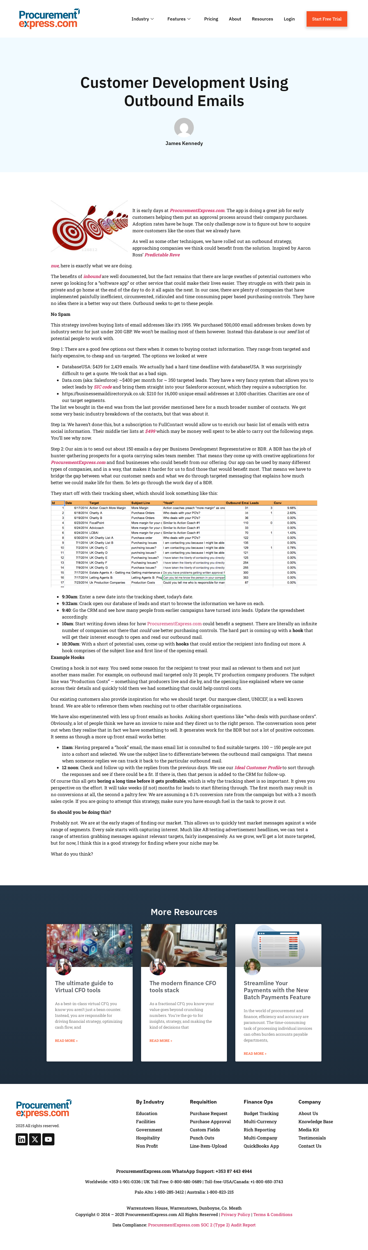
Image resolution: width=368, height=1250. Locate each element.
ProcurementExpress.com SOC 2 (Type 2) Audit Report (202, 1225)
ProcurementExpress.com (197, 210)
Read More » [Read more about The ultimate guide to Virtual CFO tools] (66, 1040)
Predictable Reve (162, 255)
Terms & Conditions (273, 1214)
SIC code (103, 387)
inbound (92, 276)
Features (179, 19)
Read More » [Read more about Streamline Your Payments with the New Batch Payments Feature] (255, 1053)
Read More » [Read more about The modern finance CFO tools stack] (161, 1040)
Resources (262, 19)
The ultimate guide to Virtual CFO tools (84, 986)
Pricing (211, 19)
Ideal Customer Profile (257, 767)
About (235, 19)
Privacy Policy (235, 1214)
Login (289, 19)
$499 (150, 431)
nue (55, 265)
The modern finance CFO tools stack (183, 986)
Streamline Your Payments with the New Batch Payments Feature (277, 990)
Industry (143, 19)
